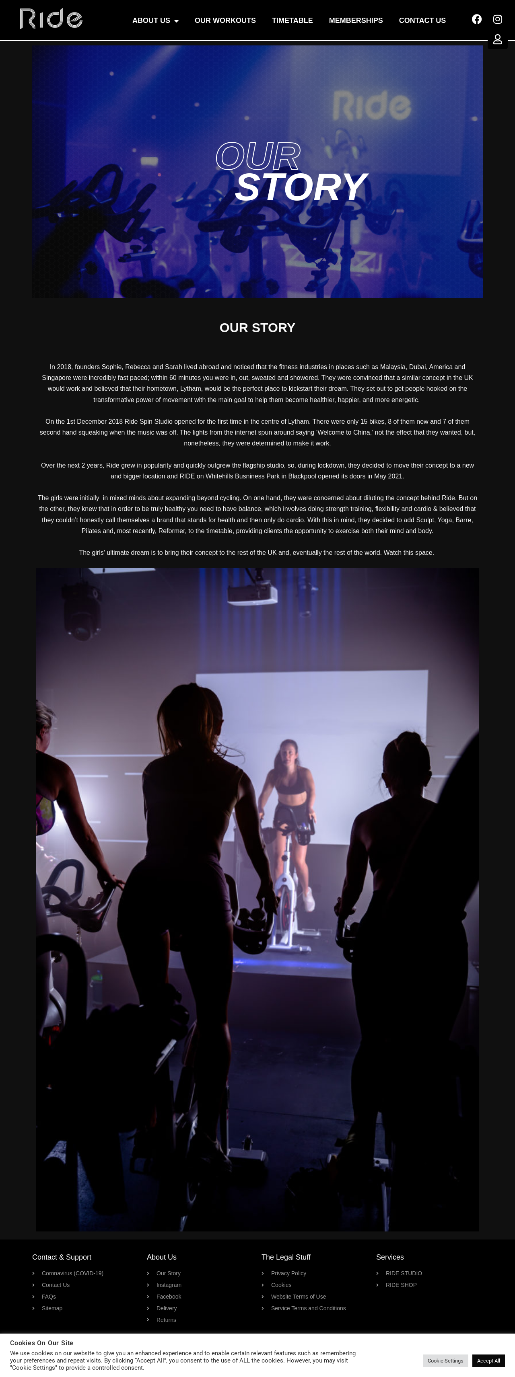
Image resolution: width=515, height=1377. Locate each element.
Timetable (292, 20)
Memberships (356, 20)
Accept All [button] (488, 1361)
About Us (155, 21)
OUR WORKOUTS (225, 20)
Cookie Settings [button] (446, 1361)
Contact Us (422, 20)
